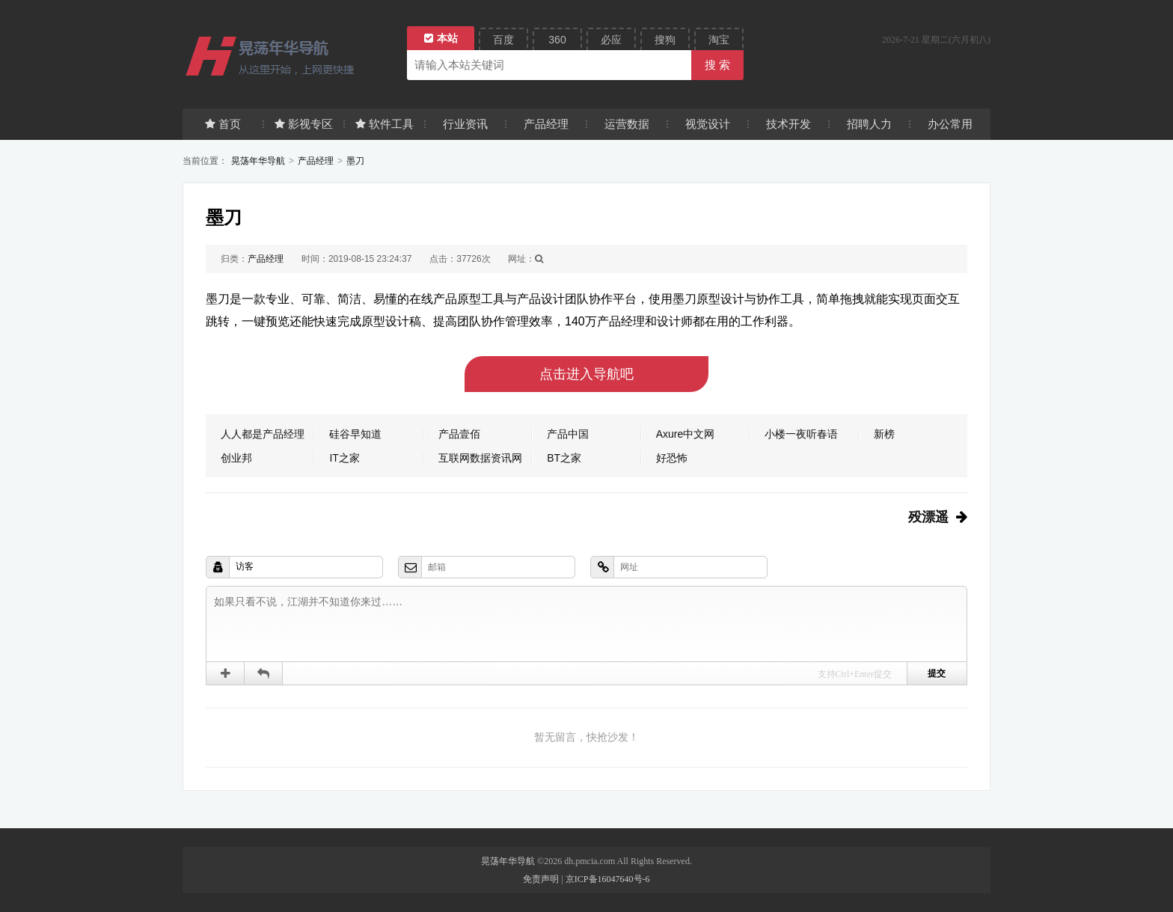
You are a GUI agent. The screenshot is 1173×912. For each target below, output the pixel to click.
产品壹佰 (459, 434)
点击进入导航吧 (586, 374)
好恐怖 (671, 458)
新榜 (884, 434)
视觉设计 (707, 123)
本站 (441, 38)
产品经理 (546, 123)
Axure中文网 (685, 434)
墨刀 (355, 161)
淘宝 (718, 40)
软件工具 (384, 123)
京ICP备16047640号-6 (608, 879)
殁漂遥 (928, 516)
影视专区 (304, 123)
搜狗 (665, 40)
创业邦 (236, 458)
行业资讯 (465, 123)
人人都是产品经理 (262, 434)
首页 (223, 123)
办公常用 (950, 123)
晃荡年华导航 (258, 161)
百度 (503, 40)
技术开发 (788, 123)
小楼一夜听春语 (801, 434)
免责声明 (541, 879)
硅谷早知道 (355, 434)
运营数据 (626, 123)
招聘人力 (869, 123)
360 (557, 40)
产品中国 (568, 434)
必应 (611, 40)
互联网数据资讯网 (480, 458)
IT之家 (344, 458)
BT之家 (564, 458)
